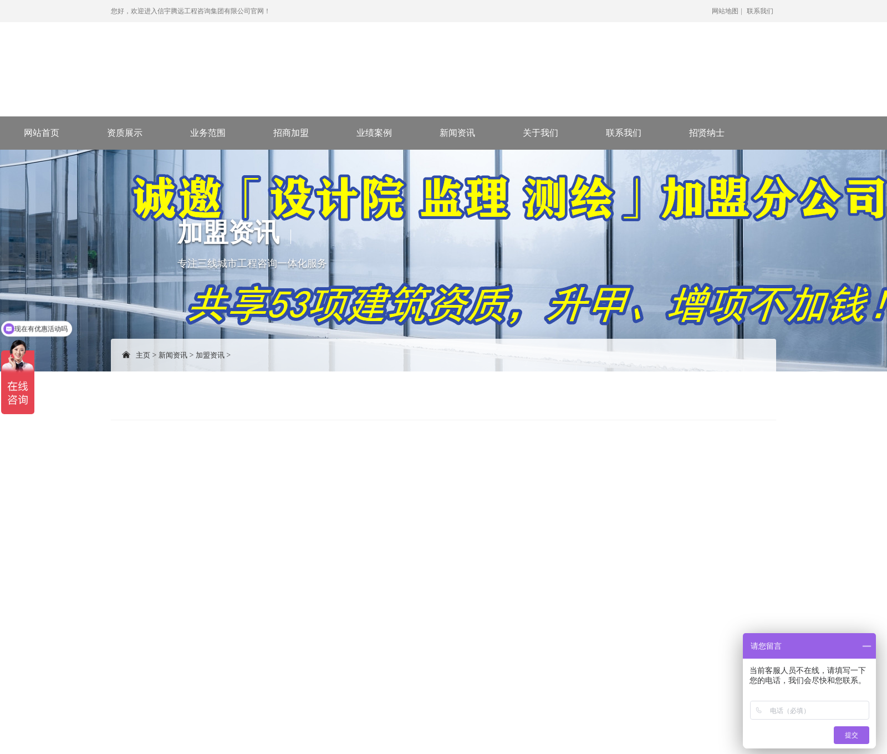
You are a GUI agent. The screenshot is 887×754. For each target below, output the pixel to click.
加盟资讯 (210, 355)
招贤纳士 (707, 132)
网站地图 (725, 11)
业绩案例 (374, 132)
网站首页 (41, 132)
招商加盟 (291, 132)
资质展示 (124, 132)
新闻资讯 (457, 132)
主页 (143, 355)
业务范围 (208, 132)
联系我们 (760, 11)
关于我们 (540, 132)
